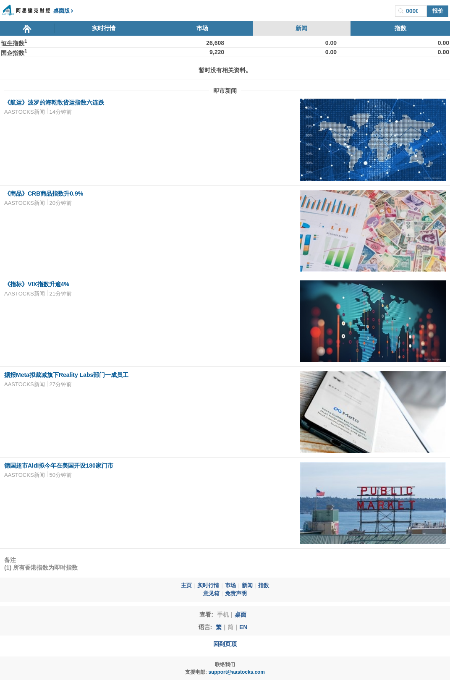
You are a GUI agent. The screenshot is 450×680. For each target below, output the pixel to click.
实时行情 (103, 28)
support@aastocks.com (236, 672)
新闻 (301, 28)
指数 (400, 28)
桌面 (240, 614)
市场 (202, 28)
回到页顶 (225, 644)
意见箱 (211, 593)
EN (243, 627)
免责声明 (236, 593)
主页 (186, 585)
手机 (223, 614)
